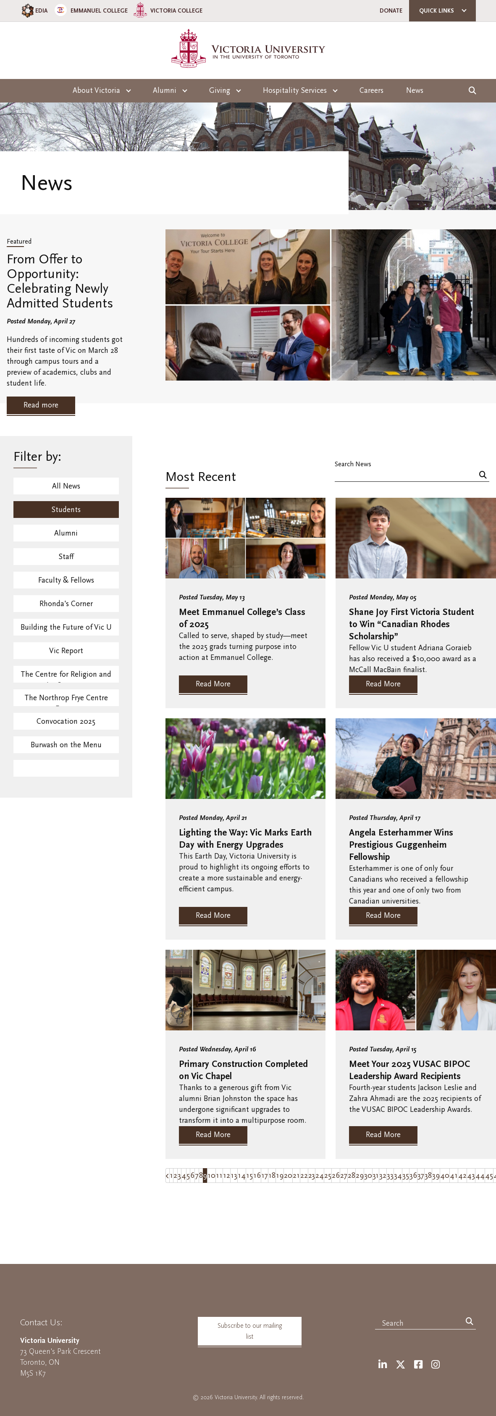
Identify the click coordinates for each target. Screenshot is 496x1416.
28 (351, 1175)
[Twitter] (400, 1365)
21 (296, 1175)
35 (405, 1175)
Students (66, 509)
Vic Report (66, 650)
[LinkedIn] (382, 1365)
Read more (41, 405)
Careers (371, 90)
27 (343, 1175)
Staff (65, 556)
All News (66, 486)
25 (327, 1175)
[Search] (483, 476)
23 (311, 1175)
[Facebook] (418, 1365)
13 (234, 1175)
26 (336, 1175)
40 (444, 1175)
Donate (391, 10)
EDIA (33, 10)
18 (272, 1175)
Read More (213, 684)
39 (436, 1175)
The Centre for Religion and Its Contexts (66, 676)
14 (242, 1175)
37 (420, 1175)
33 (390, 1175)
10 (211, 1175)
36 (413, 1175)
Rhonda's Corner (66, 603)
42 (462, 1175)
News (414, 90)
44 (480, 1175)
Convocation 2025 (66, 721)
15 (249, 1175)
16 (257, 1175)
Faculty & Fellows (66, 580)
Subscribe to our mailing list (250, 1331)
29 (360, 1175)
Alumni (66, 533)
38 (428, 1175)
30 (368, 1175)
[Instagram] (435, 1365)
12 (226, 1175)
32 (382, 1175)
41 (454, 1175)
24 (319, 1175)
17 (264, 1175)
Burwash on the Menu (66, 745)
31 (376, 1175)
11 (219, 1175)
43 (471, 1175)
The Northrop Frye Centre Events (66, 700)
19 (279, 1175)
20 (288, 1175)
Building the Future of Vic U (66, 627)
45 (489, 1175)
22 (304, 1175)
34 (398, 1175)
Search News (353, 464)
